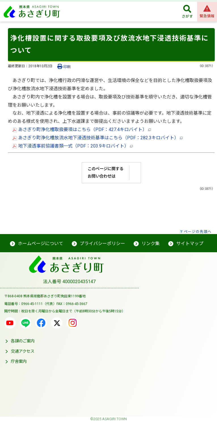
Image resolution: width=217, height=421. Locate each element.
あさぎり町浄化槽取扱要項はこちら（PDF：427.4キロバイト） (81, 129)
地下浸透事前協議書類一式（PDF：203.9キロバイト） (72, 146)
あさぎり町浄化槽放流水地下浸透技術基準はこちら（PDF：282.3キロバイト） (97, 137)
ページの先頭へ (198, 232)
